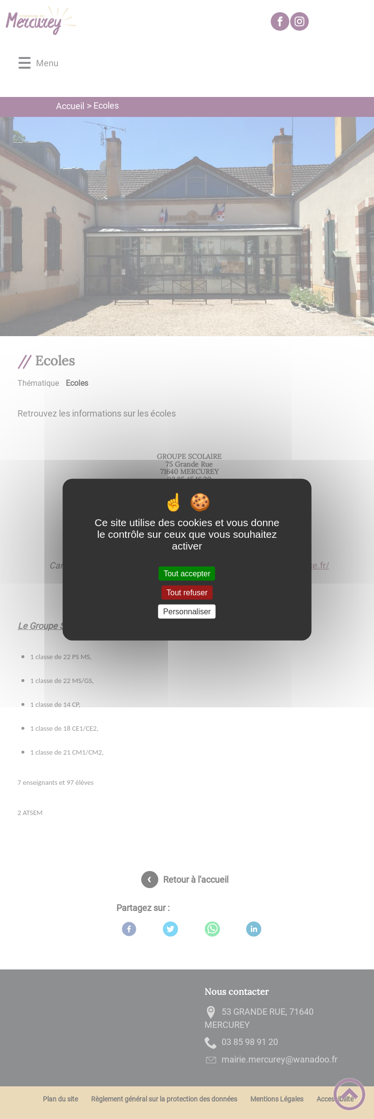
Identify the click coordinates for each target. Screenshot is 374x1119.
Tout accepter (187, 573)
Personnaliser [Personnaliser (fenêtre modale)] (187, 611)
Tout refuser (187, 592)
